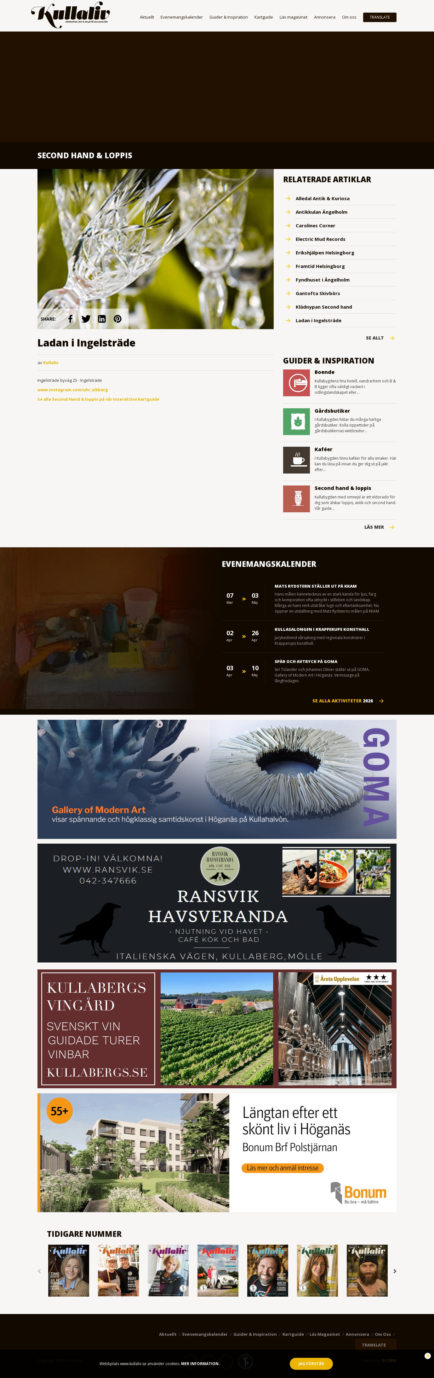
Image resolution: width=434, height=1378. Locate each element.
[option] (69, 1271)
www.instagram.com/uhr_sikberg (72, 389)
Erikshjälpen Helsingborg (325, 252)
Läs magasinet (293, 17)
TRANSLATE (380, 17)
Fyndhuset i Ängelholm (323, 279)
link (70, 319)
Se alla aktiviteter (342, 701)
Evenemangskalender (182, 17)
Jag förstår (311, 1363)
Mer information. (200, 1363)
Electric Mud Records (320, 239)
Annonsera (324, 17)
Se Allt (375, 338)
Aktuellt (147, 17)
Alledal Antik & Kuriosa (323, 198)
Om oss (349, 17)
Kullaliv (50, 362)
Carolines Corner (315, 225)
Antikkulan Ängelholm (321, 212)
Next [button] (395, 1271)
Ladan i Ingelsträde (318, 320)
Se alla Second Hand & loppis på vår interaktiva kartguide (98, 399)
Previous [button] (39, 1271)
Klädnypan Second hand (324, 307)
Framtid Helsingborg (320, 266)
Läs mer (374, 527)
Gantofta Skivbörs (318, 293)
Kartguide (263, 17)
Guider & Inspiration (228, 17)
